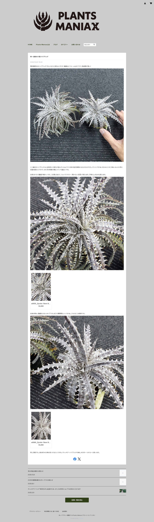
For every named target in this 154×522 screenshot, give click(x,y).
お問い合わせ (76, 44)
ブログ (55, 44)
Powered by (77, 518)
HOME (30, 44)
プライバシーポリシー (35, 511)
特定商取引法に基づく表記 (51, 511)
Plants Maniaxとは (43, 44)
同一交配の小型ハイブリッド (39, 56)
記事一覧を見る (77, 500)
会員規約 (64, 511)
